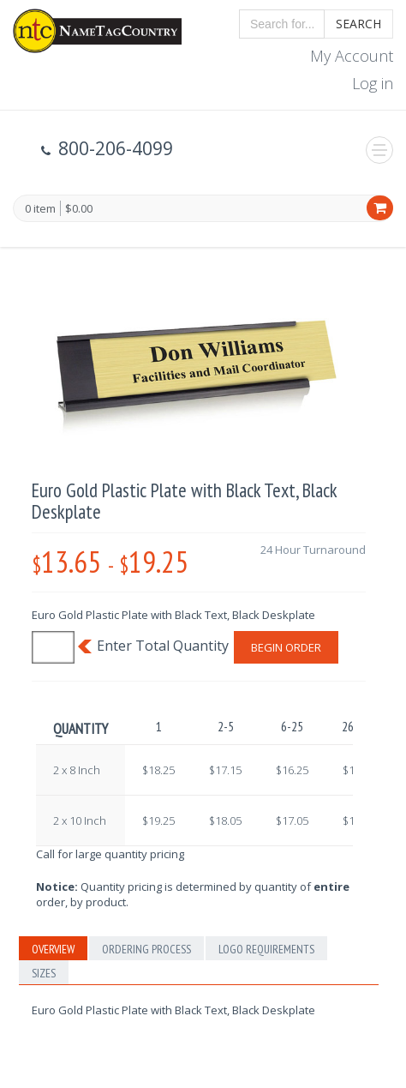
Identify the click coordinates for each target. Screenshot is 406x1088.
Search (358, 23)
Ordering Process (146, 949)
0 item (40, 209)
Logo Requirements (266, 949)
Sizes (44, 973)
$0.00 (79, 208)
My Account (351, 55)
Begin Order (286, 647)
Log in (372, 83)
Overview (53, 949)
